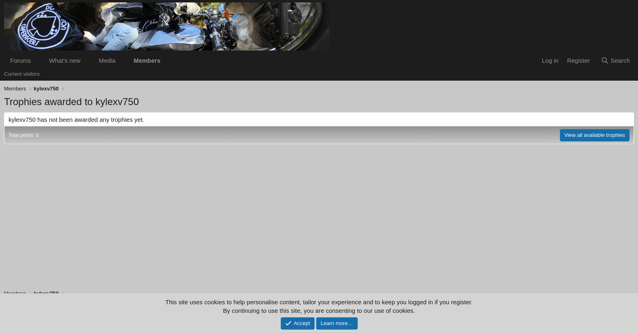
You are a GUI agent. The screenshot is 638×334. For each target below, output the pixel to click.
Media (107, 60)
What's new (65, 60)
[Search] (615, 60)
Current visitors (21, 74)
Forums (20, 60)
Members (146, 60)
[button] (37, 60)
